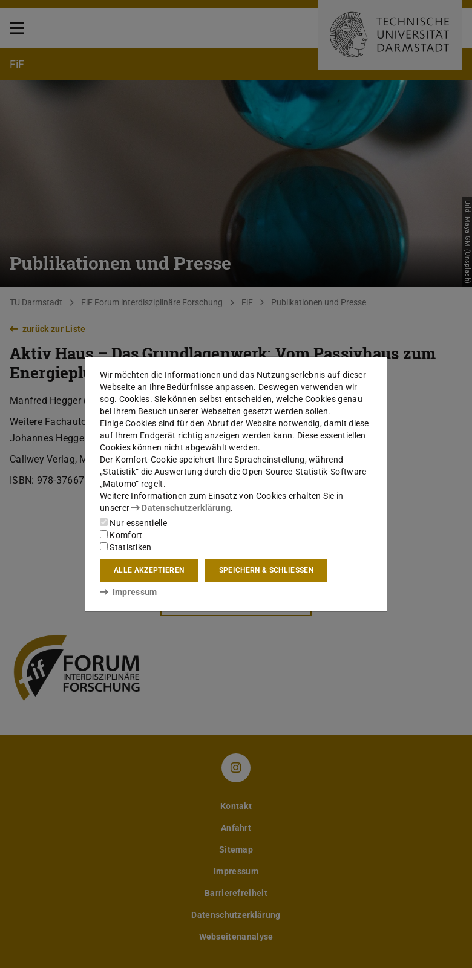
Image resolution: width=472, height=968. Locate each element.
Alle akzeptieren (149, 570)
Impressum (128, 592)
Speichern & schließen (266, 570)
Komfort (121, 535)
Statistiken (126, 547)
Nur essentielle (133, 523)
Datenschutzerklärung (181, 508)
